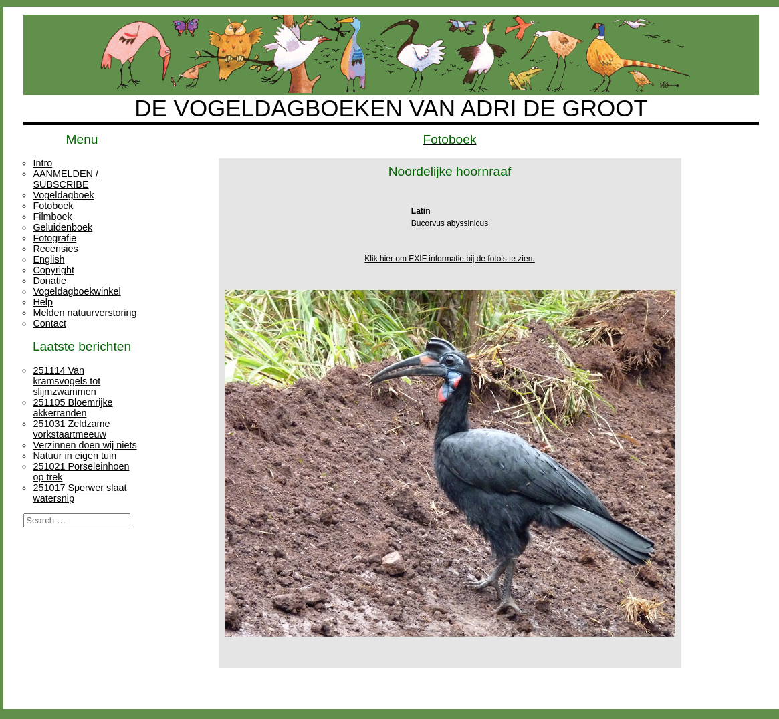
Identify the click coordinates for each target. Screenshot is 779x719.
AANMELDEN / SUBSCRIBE (65, 179)
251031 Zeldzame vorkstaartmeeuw (71, 429)
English (48, 259)
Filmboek (52, 216)
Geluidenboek (62, 227)
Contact (49, 323)
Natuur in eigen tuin (74, 455)
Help (43, 302)
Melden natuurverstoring (84, 312)
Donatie (49, 280)
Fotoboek (53, 205)
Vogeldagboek (63, 195)
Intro (42, 163)
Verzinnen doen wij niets (84, 445)
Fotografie (54, 238)
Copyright (53, 270)
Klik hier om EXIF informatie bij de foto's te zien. (449, 258)
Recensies (55, 248)
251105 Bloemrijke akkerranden (72, 407)
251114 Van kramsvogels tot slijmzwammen (66, 381)
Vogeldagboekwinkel (76, 291)
